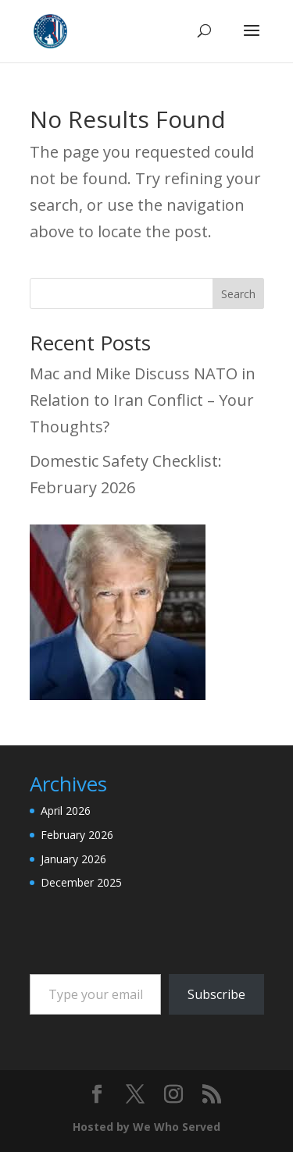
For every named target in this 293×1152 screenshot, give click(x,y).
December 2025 (81, 882)
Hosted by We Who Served (146, 1126)
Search (238, 293)
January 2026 (73, 859)
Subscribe (216, 994)
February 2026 (77, 834)
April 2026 (66, 810)
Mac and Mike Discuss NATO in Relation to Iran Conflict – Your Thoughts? (142, 400)
